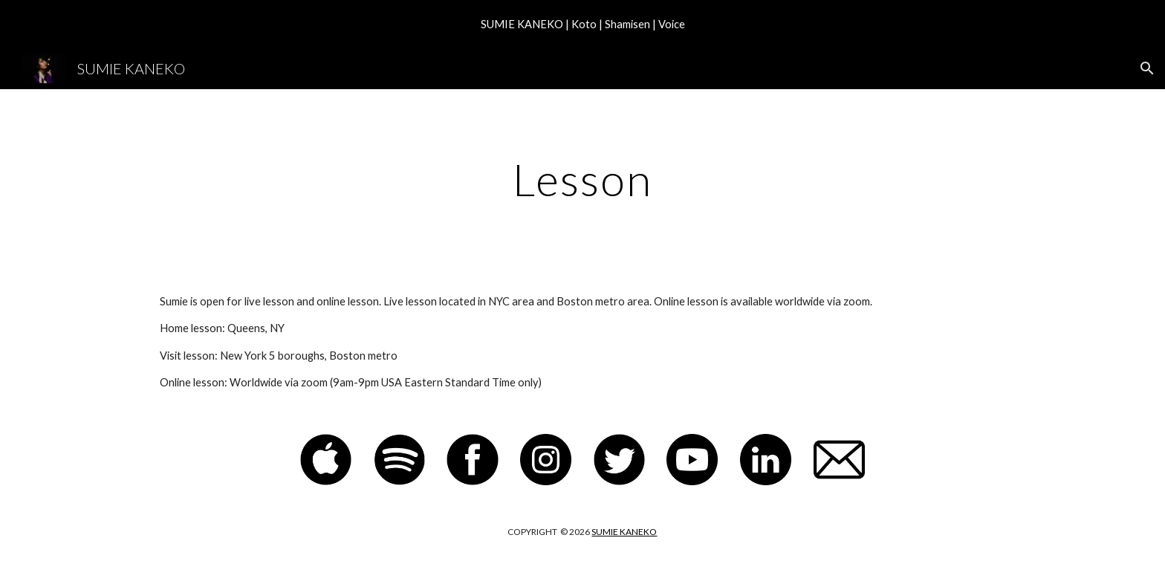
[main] (582, 179)
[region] (582, 24)
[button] (1147, 68)
